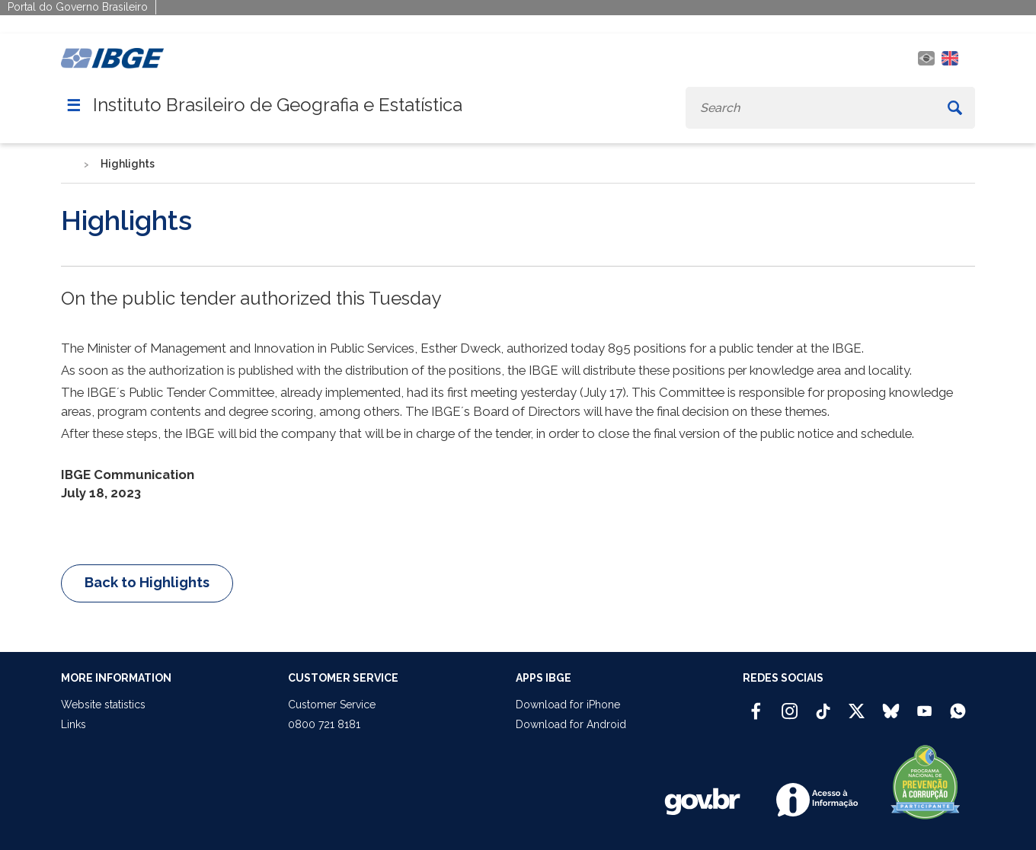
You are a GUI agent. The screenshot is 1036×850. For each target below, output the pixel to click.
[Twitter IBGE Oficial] (857, 711)
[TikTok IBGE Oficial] (823, 704)
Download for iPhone (568, 704)
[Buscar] (955, 108)
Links (73, 724)
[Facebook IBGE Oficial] (756, 704)
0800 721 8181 (324, 724)
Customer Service (332, 704)
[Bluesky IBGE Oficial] (891, 704)
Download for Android (571, 724)
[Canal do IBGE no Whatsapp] (958, 704)
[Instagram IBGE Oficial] (789, 704)
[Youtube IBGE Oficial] (924, 704)
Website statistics (103, 704)
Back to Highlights (147, 582)
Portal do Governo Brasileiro (78, 7)
